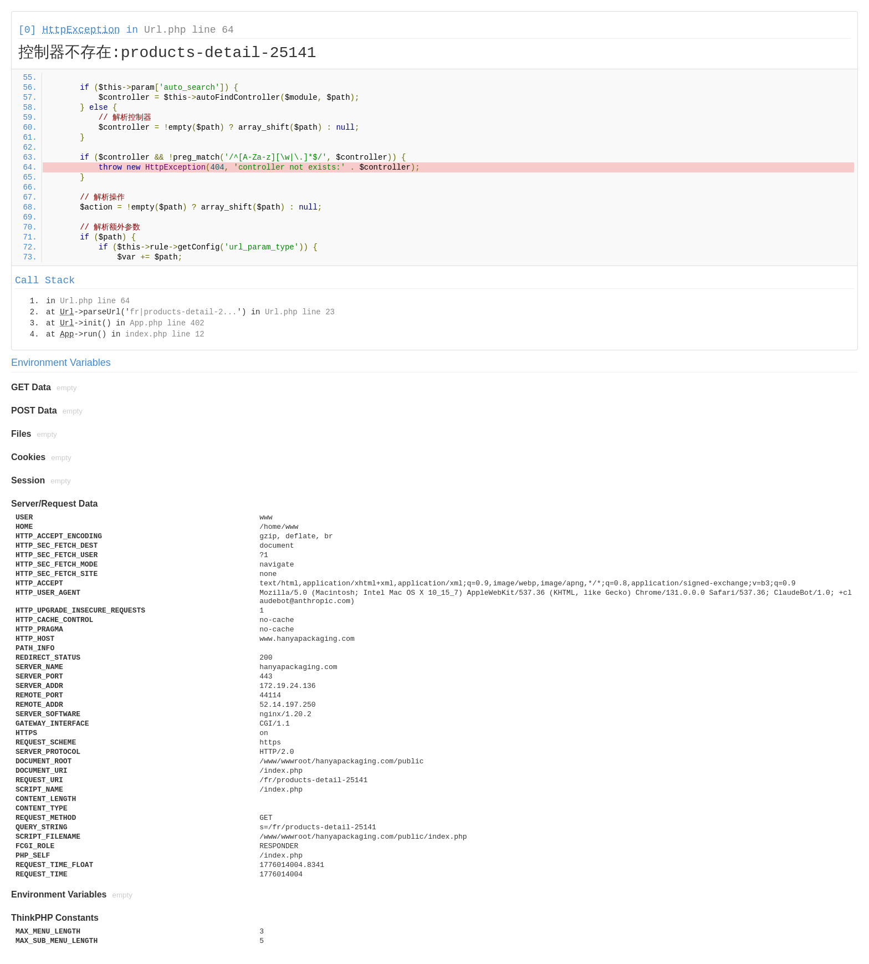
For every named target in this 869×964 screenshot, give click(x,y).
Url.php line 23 (300, 312)
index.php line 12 (165, 334)
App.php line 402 (167, 323)
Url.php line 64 (189, 29)
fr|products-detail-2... (183, 312)
